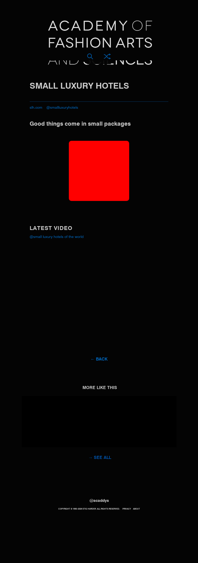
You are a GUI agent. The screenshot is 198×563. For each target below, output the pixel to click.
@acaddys (99, 501)
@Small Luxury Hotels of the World (57, 237)
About (136, 509)
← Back (99, 359)
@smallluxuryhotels (62, 107)
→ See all (99, 458)
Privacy (126, 509)
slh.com (36, 107)
